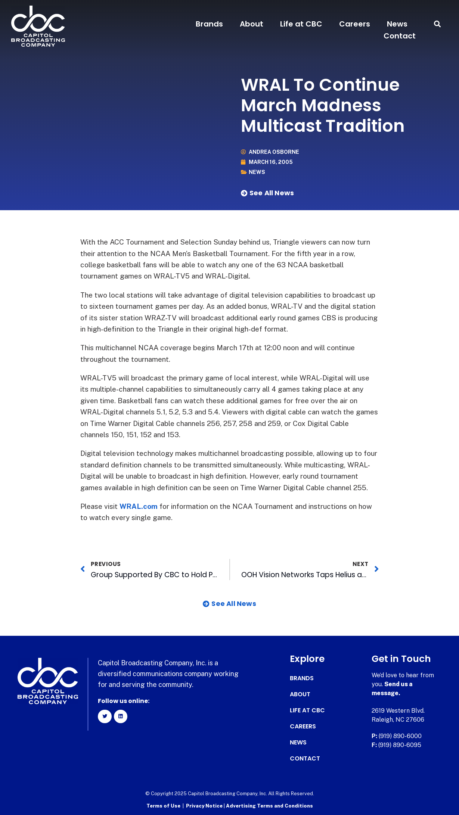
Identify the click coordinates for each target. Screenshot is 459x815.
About (251, 24)
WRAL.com (139, 506)
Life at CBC (301, 24)
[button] (437, 24)
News (397, 24)
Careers (354, 24)
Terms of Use (163, 806)
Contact (400, 36)
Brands (209, 24)
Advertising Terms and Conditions (269, 806)
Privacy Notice (205, 806)
